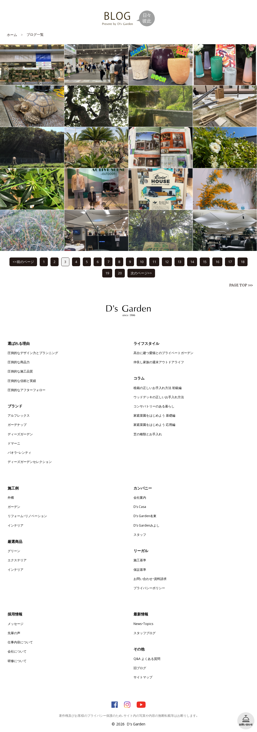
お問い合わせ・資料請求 (150, 578)
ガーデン (14, 506)
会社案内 (139, 497)
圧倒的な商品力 (19, 362)
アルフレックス (19, 415)
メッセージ (15, 623)
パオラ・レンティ (19, 452)
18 (242, 261)
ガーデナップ (17, 424)
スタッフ (139, 534)
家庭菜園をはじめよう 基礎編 (154, 415)
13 (179, 261)
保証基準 (139, 569)
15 (205, 261)
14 (192, 261)
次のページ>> (141, 272)
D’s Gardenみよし (146, 525)
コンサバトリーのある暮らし (153, 406)
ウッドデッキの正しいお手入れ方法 (158, 397)
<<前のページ (23, 261)
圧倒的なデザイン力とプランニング (33, 352)
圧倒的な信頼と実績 (22, 380)
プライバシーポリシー (149, 587)
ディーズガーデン (20, 434)
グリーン (14, 550)
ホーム (12, 34)
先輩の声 (14, 632)
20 (120, 272)
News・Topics (143, 623)
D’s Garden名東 (144, 515)
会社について (17, 651)
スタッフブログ (144, 632)
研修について (17, 660)
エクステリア (17, 560)
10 (141, 261)
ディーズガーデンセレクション (30, 461)
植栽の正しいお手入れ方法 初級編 (157, 387)
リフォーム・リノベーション (27, 515)
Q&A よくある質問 (146, 658)
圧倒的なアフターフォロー (26, 389)
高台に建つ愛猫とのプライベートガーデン (163, 352)
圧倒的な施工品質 (20, 371)
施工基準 (139, 560)
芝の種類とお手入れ (147, 434)
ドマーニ (14, 443)
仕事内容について (20, 642)
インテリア (15, 525)
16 (217, 261)
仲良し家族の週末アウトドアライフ (158, 362)
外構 (11, 497)
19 (107, 272)
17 (230, 261)
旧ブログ (139, 667)
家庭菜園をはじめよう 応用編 (154, 424)
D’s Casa (139, 506)
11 (154, 261)
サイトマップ (142, 677)
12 (167, 261)
